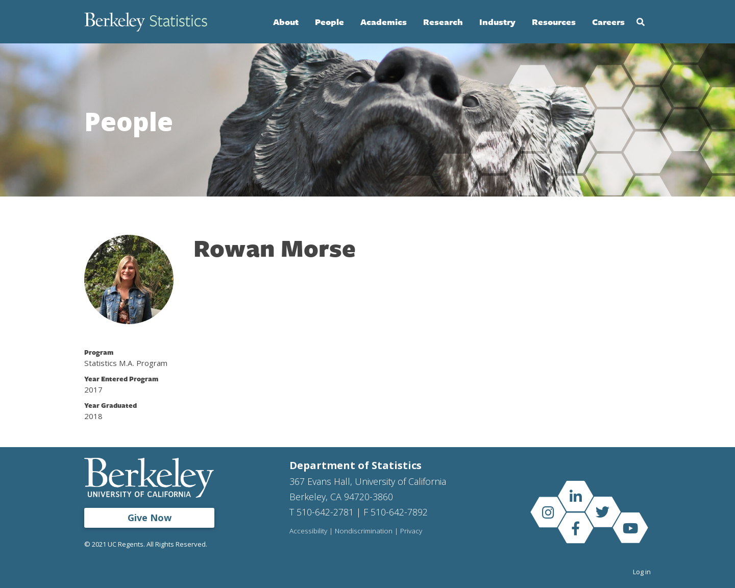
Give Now (150, 517)
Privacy (411, 531)
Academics (383, 21)
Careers (608, 21)
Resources (554, 21)
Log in (642, 571)
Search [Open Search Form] (640, 22)
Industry (497, 21)
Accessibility (308, 531)
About (286, 21)
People (329, 21)
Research (443, 21)
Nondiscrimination (364, 531)
